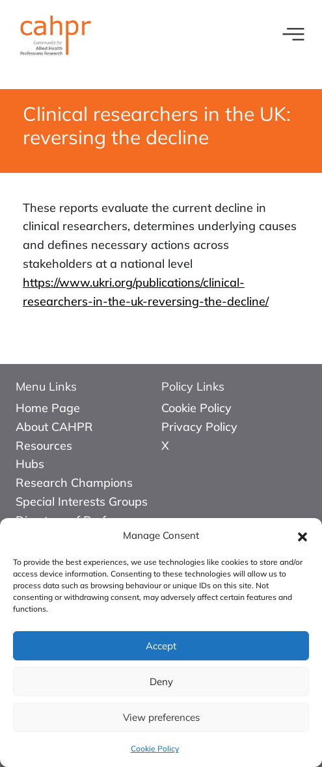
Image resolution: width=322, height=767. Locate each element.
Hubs (30, 463)
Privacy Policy (199, 426)
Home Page (48, 407)
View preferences (161, 717)
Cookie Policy (155, 748)
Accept (161, 646)
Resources (44, 445)
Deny (161, 681)
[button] (302, 535)
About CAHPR (54, 426)
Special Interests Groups (82, 501)
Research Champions (74, 482)
